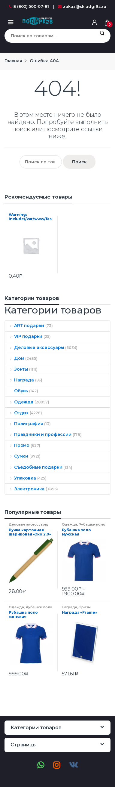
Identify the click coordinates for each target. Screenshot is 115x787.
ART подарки (24, 325)
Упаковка (20, 478)
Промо (17, 445)
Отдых (17, 412)
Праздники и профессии (38, 434)
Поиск (101, 36)
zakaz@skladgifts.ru (82, 6)
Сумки (16, 456)
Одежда (19, 402)
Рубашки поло (92, 524)
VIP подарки (23, 336)
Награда (19, 380)
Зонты (16, 369)
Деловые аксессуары (34, 347)
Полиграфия (24, 423)
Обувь (16, 391)
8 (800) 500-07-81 (29, 6)
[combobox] (49, 36)
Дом (14, 358)
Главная (13, 60)
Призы (84, 607)
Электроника (24, 489)
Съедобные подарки (33, 467)
